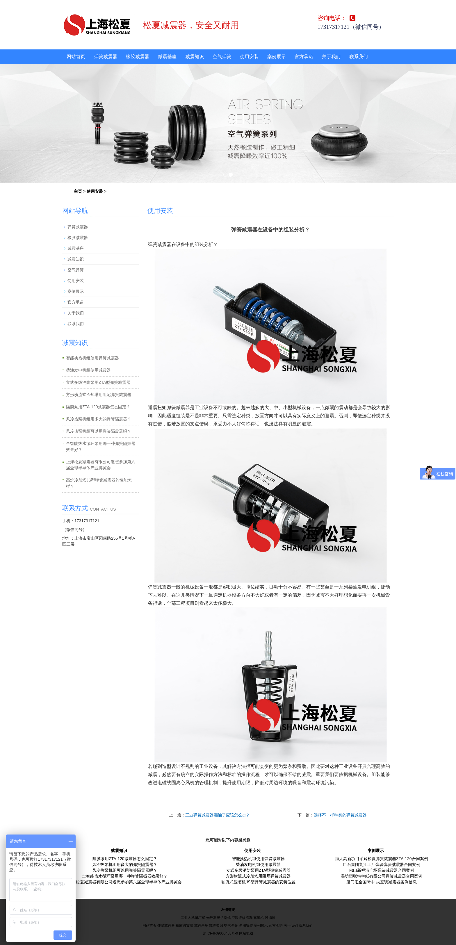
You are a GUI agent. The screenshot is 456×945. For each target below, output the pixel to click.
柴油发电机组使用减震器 (88, 370)
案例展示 (276, 56)
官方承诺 (304, 56)
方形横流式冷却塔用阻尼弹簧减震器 (98, 394)
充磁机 (258, 918)
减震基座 (167, 56)
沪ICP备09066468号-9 (220, 933)
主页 (78, 191)
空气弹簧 (222, 56)
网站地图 (246, 933)
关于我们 (331, 56)
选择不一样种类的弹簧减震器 (340, 815)
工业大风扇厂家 (193, 918)
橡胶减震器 (137, 56)
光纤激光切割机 (218, 918)
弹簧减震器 (105, 56)
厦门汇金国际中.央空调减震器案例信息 (381, 882)
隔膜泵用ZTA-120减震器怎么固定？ (98, 406)
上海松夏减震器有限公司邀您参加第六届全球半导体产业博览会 (125, 882)
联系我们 (358, 56)
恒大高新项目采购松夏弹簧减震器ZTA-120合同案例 (381, 858)
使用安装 (249, 56)
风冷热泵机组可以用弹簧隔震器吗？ (98, 431)
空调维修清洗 (241, 918)
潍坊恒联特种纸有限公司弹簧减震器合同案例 (381, 876)
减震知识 (194, 56)
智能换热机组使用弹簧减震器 (92, 358)
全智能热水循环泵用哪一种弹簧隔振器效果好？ (125, 876)
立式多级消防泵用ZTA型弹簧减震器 (98, 382)
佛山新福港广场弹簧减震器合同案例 (381, 870)
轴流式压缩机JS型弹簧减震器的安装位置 (258, 882)
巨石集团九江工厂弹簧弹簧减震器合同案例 (381, 864)
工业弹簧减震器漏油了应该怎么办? (217, 815)
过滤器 (270, 918)
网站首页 (76, 56)
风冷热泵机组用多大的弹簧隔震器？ (98, 419)
